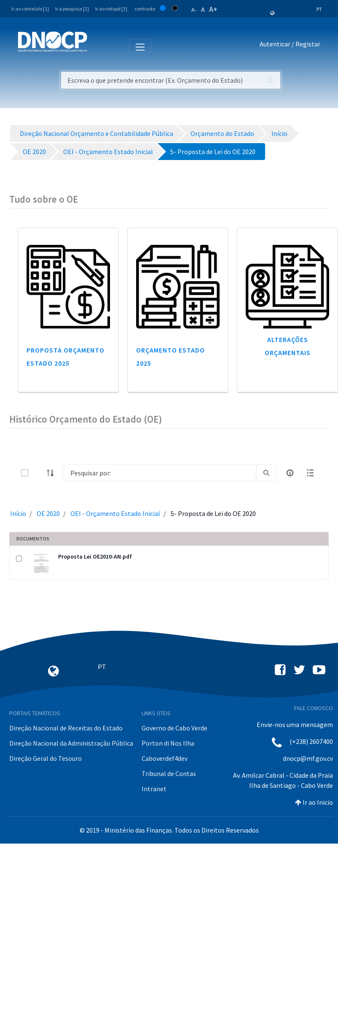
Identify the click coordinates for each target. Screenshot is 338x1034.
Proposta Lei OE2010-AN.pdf (95, 556)
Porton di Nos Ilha (168, 743)
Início (18, 513)
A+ (213, 9)
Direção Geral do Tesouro (45, 758)
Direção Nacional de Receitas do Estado (66, 728)
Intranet (154, 788)
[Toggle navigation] (98, 45)
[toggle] (38, 472)
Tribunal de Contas (169, 773)
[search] (266, 473)
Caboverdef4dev (165, 758)
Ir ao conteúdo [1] (30, 8)
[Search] (160, 472)
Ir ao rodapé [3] (111, 8)
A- (194, 10)
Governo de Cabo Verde (174, 728)
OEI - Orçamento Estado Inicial (115, 513)
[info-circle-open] (290, 473)
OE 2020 (48, 513)
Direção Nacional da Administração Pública (71, 743)
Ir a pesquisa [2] (72, 8)
